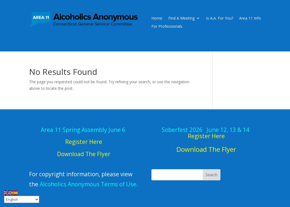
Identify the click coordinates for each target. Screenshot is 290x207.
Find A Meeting (181, 18)
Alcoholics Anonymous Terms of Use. (89, 184)
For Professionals (166, 26)
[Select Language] (21, 199)
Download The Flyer (206, 149)
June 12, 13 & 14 (206, 133)
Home (156, 18)
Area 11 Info (250, 18)
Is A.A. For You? (219, 18)
